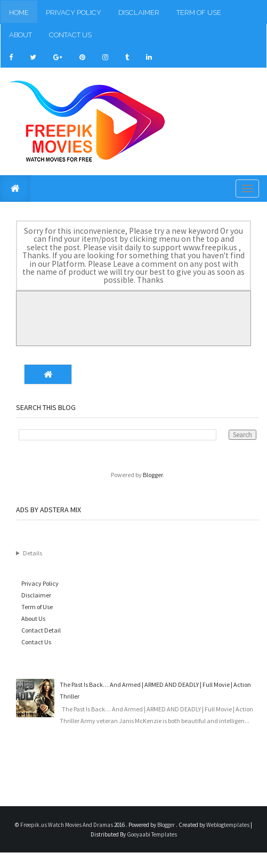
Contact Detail (41, 630)
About (20, 35)
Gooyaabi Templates (152, 834)
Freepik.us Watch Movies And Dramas (67, 825)
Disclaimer (138, 13)
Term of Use (198, 13)
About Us (33, 618)
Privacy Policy (73, 13)
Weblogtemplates (228, 825)
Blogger (153, 475)
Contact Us (70, 35)
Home (19, 13)
